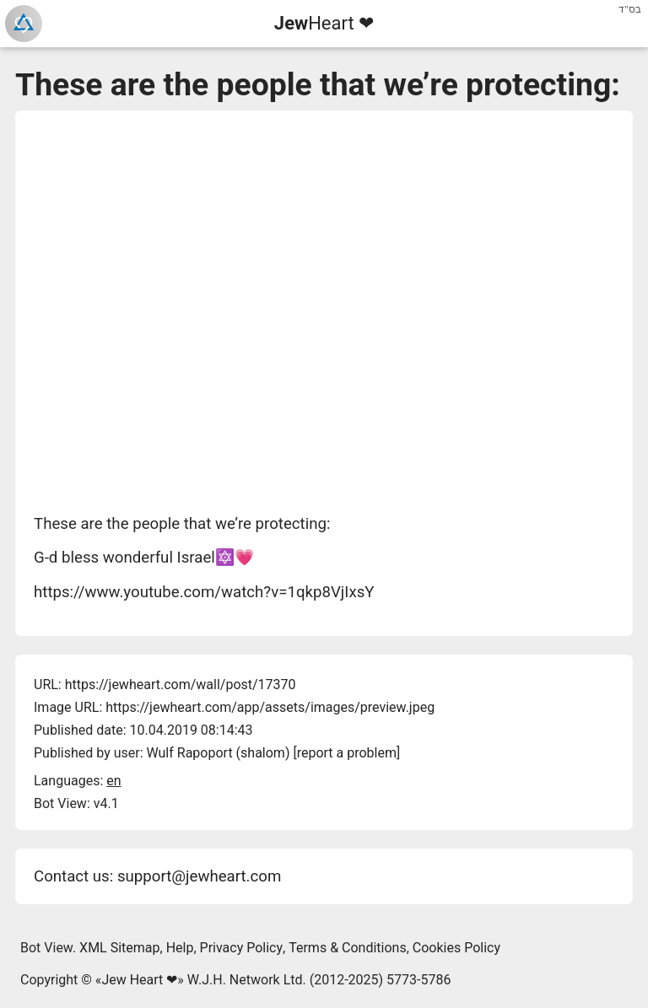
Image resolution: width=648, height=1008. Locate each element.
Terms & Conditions (348, 948)
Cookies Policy (456, 948)
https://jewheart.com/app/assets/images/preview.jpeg (270, 707)
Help (180, 948)
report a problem (347, 753)
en (113, 781)
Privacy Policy (242, 948)
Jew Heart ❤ (139, 980)
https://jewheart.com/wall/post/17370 (180, 684)
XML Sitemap (119, 948)
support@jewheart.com (199, 876)
